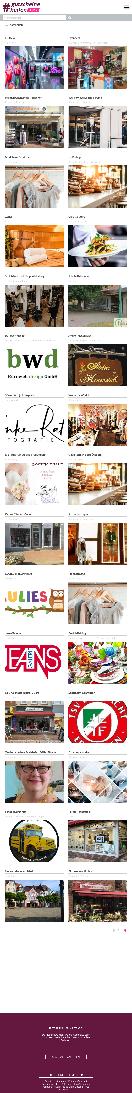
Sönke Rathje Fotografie (20, 395)
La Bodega (74, 157)
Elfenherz (74, 38)
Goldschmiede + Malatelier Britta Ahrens (30, 752)
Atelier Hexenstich (79, 335)
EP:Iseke (10, 38)
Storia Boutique (78, 514)
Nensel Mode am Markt (20, 871)
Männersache (76, 573)
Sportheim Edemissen (81, 692)
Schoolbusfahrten (15, 811)
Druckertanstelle (78, 752)
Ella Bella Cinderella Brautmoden (25, 454)
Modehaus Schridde (17, 157)
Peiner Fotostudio (79, 811)
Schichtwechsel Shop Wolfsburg (24, 276)
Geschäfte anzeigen (66, 1056)
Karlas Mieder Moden (18, 514)
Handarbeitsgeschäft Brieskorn (24, 97)
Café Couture (76, 216)
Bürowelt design (15, 335)
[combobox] (34, 17)
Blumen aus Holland (81, 871)
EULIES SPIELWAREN (18, 573)
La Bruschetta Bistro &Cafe (22, 692)
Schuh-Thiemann (78, 276)
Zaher (8, 216)
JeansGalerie (13, 633)
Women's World (78, 395)
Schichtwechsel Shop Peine (85, 97)
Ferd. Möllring (77, 633)
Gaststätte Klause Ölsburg (84, 454)
